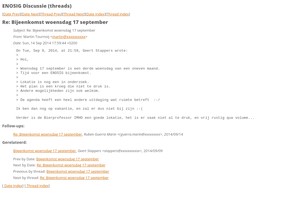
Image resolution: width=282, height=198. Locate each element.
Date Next (30, 14)
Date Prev (11, 14)
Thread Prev (51, 14)
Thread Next (73, 14)
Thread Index (118, 14)
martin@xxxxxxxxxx (68, 36)
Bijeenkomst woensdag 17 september (44, 150)
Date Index (95, 14)
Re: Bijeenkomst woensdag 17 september (47, 134)
